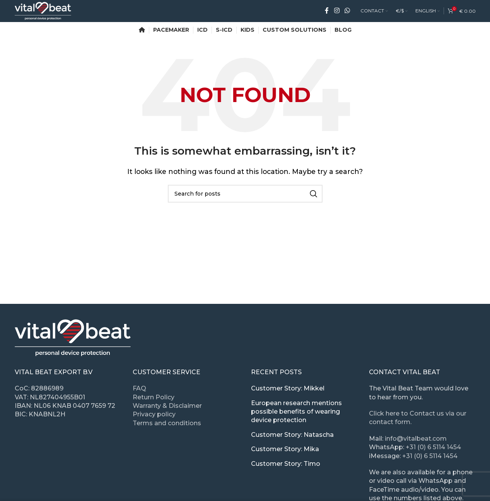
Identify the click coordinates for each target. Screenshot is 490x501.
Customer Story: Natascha (292, 436)
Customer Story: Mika (285, 450)
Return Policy (153, 398)
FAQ (139, 389)
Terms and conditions (167, 424)
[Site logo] (45, 11)
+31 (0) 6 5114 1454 (433, 448)
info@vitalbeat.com (416, 439)
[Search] (245, 195)
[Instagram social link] (336, 11)
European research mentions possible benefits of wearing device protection (296, 412)
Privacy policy (154, 415)
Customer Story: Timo (285, 465)
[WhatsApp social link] (347, 11)
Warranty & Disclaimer (167, 407)
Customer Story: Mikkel (287, 389)
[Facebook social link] (326, 11)
